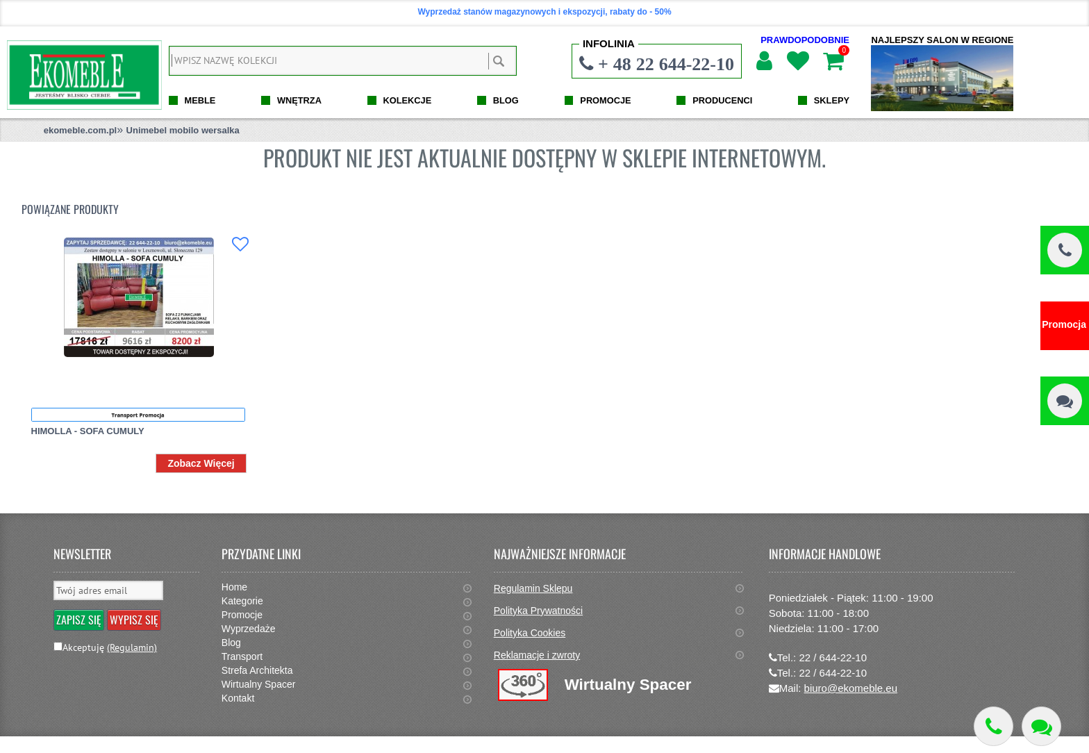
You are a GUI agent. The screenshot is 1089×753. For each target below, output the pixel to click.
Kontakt (238, 698)
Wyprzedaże (249, 628)
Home (234, 587)
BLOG (506, 100)
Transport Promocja (138, 414)
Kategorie (242, 600)
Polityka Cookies (530, 632)
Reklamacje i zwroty (537, 655)
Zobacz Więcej (200, 463)
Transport (242, 656)
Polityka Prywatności (538, 610)
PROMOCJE (605, 100)
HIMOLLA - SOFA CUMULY (87, 431)
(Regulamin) (132, 647)
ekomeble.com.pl (80, 130)
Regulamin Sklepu (533, 588)
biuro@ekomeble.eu (850, 688)
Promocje (242, 614)
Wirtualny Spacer (259, 684)
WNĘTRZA (299, 100)
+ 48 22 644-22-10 (666, 64)
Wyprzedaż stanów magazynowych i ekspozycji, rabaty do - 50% (544, 12)
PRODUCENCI (722, 100)
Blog (231, 642)
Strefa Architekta (257, 670)
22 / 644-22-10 (833, 657)
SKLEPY (831, 100)
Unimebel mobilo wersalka (183, 130)
